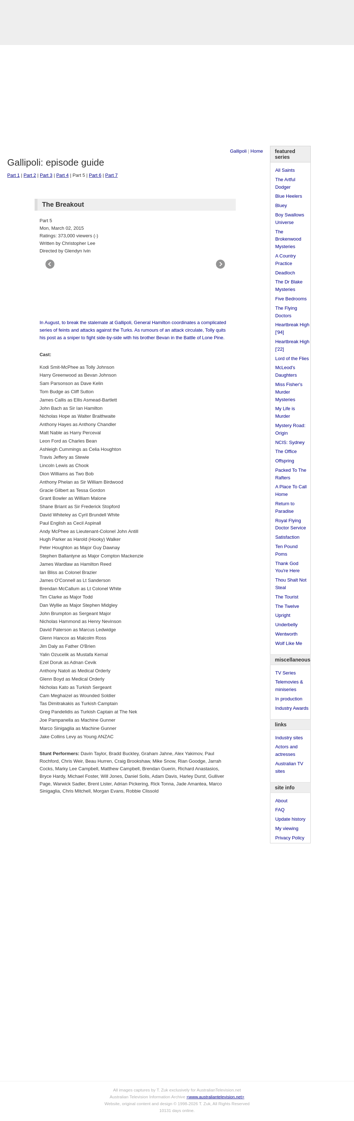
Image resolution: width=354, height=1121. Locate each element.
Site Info (149, 38)
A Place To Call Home (290, 490)
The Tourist (286, 597)
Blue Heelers (288, 196)
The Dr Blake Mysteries (288, 285)
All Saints (285, 170)
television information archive (177, 16)
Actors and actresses (286, 750)
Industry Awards (291, 708)
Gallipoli (238, 151)
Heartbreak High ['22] (292, 345)
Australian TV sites (289, 767)
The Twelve (287, 606)
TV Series (77, 38)
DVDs (196, 38)
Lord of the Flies (292, 358)
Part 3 (46, 175)
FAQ (279, 809)
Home (257, 151)
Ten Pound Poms (286, 550)
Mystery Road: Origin (290, 429)
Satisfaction (287, 537)
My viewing (286, 828)
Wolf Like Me (288, 643)
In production (288, 698)
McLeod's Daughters (286, 371)
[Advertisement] (177, 95)
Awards (104, 38)
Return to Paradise (284, 507)
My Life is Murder (285, 412)
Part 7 (111, 175)
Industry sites (289, 737)
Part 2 (29, 175)
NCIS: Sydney (290, 442)
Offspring (284, 460)
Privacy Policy (289, 837)
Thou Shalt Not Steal (290, 583)
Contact (174, 38)
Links (126, 38)
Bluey (281, 205)
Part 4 (62, 175)
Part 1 (13, 175)
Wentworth (286, 634)
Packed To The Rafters (290, 473)
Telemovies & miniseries (289, 685)
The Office (286, 451)
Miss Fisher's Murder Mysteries (288, 392)
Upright (282, 615)
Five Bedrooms (290, 298)
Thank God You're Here (287, 567)
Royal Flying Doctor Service (290, 524)
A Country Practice (285, 259)
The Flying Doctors (286, 311)
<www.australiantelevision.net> (215, 1096)
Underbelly (286, 624)
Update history (290, 819)
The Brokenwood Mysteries (288, 239)
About (281, 800)
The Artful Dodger (285, 183)
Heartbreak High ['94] (292, 328)
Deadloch (285, 272)
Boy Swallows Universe (289, 218)
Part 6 (95, 175)
